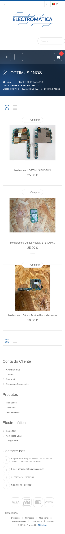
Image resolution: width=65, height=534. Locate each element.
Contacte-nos (36, 521)
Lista (15, 107)
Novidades (11, 407)
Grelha (7, 107)
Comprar (35, 119)
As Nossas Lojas (13, 436)
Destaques (15, 518)
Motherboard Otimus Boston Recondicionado (32, 315)
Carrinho (10, 374)
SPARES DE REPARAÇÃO (30, 82)
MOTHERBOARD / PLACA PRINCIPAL (21, 89)
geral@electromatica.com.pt (31, 469)
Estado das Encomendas (17, 384)
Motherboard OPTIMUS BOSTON (32, 170)
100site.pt (42, 525)
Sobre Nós (11, 431)
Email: (14, 469)
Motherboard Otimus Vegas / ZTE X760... (32, 242)
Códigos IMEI (12, 440)
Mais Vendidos (13, 412)
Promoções (11, 403)
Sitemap (50, 521)
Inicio (9, 82)
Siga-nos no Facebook (21, 485)
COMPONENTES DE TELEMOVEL (19, 85)
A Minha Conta (13, 370)
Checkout (10, 379)
